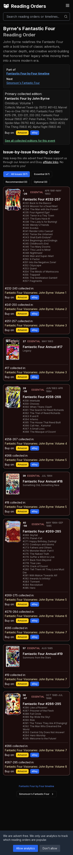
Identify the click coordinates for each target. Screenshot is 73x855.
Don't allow (50, 848)
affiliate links (50, 162)
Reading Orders (24, 6)
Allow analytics (25, 848)
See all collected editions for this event (30, 140)
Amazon (22, 132)
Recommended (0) (16, 181)
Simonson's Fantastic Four (23, 82)
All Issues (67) (16, 174)
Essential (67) (42, 174)
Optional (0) (40, 181)
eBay (35, 132)
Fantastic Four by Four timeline (27, 73)
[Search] (36, 16)
